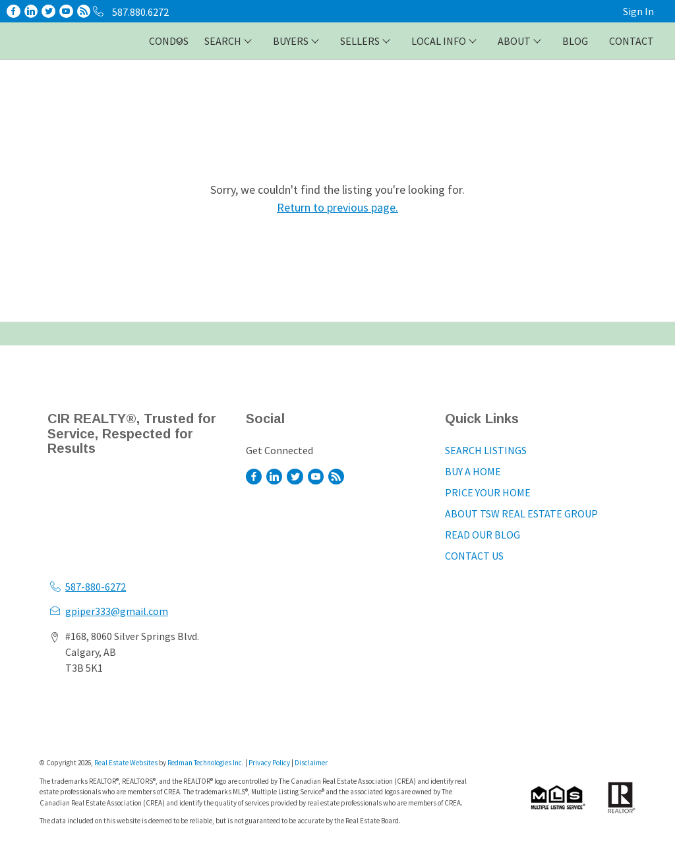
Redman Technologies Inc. (206, 762)
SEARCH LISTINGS (486, 450)
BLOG (575, 40)
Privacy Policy (269, 762)
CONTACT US (474, 555)
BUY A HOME (473, 471)
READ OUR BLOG (482, 534)
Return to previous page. (337, 207)
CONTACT (631, 40)
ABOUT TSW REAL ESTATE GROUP (521, 513)
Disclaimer (311, 762)
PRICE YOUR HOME (488, 492)
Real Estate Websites (126, 762)
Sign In (638, 11)
